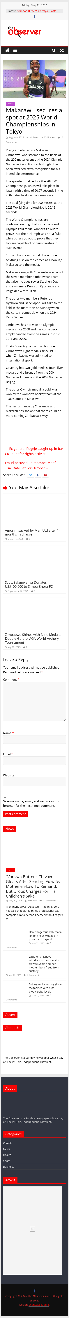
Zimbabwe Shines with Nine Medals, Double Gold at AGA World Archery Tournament (33, 638)
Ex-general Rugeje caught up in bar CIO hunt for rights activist (34, 451)
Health (7, 1155)
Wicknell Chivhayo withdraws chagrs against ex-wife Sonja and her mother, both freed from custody (45, 964)
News (10, 870)
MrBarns (34, 137)
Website (8, 775)
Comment (11, 680)
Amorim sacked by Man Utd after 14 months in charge (33, 532)
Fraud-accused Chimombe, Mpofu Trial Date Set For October (31, 465)
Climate (8, 1143)
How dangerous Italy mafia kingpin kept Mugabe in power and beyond (45, 935)
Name (8, 733)
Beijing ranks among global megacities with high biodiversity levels (45, 987)
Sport (10, 103)
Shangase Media (39, 1304)
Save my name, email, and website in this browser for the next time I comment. (31, 803)
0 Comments (48, 900)
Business (8, 1166)
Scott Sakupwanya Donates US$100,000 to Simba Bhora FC (29, 584)
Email (8, 754)
